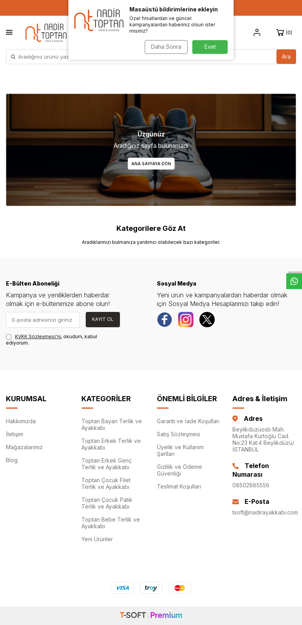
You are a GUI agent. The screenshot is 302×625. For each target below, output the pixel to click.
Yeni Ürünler (97, 539)
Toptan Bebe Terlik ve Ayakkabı (110, 522)
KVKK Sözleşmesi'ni (38, 336)
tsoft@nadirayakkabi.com (264, 512)
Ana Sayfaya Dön (151, 163)
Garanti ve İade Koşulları (188, 421)
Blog (12, 460)
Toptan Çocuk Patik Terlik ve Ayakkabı (107, 503)
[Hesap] (257, 33)
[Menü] (9, 32)
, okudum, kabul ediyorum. (51, 340)
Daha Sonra (165, 46)
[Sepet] (285, 33)
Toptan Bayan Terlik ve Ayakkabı (111, 424)
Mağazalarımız (24, 447)
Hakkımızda (21, 421)
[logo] (46, 32)
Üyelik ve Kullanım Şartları (180, 450)
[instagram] (186, 320)
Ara (286, 56)
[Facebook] (165, 320)
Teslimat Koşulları (179, 486)
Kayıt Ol (103, 319)
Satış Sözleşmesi (178, 434)
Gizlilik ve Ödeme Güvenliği (179, 470)
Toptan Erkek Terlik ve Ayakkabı (111, 444)
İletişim (14, 434)
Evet (210, 46)
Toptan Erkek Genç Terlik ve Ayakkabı (106, 463)
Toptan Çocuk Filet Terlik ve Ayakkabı (106, 483)
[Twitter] (208, 320)
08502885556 (250, 485)
